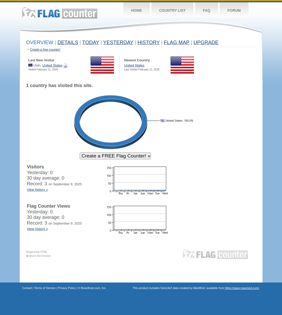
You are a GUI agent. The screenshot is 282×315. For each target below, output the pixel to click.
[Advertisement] (232, 162)
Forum (234, 10)
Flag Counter (59, 13)
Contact (27, 288)
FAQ (206, 10)
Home (136, 10)
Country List (172, 10)
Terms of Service (45, 288)
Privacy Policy (67, 288)
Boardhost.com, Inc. (93, 288)
